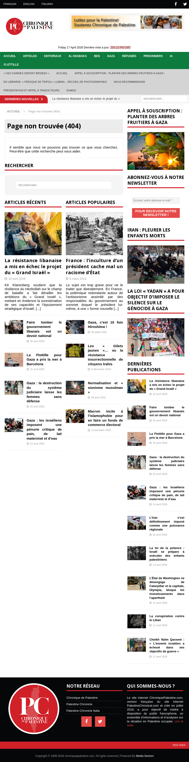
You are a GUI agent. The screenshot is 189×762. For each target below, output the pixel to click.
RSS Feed (179, 743)
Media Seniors (145, 754)
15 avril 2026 (37, 368)
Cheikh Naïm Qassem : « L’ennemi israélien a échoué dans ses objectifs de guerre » (166, 644)
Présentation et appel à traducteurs (31, 90)
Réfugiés (129, 55)
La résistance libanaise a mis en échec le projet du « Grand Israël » (33, 266)
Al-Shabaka (77, 55)
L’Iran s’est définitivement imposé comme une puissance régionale (166, 522)
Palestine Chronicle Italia (83, 709)
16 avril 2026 (16, 278)
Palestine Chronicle (79, 703)
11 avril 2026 (160, 623)
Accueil (9, 55)
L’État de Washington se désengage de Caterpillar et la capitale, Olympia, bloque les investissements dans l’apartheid (166, 586)
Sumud (71, 90)
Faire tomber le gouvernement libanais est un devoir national (166, 410)
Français (9, 4)
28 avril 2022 (98, 397)
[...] (38, 308)
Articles (30, 55)
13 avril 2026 (160, 563)
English (29, 4)
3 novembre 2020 (101, 429)
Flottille (11, 64)
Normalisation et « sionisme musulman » (105, 387)
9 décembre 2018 (101, 368)
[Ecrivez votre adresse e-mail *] (156, 200)
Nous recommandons (129, 81)
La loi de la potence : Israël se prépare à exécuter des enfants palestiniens (166, 552)
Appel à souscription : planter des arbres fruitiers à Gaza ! (119, 72)
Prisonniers (153, 55)
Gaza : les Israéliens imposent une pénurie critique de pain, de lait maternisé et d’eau (44, 429)
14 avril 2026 (37, 443)
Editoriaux (52, 55)
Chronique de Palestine (82, 696)
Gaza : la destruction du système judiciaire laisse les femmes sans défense (44, 392)
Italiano (47, 4)
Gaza (111, 55)
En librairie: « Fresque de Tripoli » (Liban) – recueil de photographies (55, 81)
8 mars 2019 (77, 278)
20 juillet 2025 (99, 331)
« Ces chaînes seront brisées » (26, 72)
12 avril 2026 (160, 601)
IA (171, 55)
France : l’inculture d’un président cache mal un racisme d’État (94, 266)
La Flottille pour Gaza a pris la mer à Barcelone (44, 358)
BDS (97, 55)
